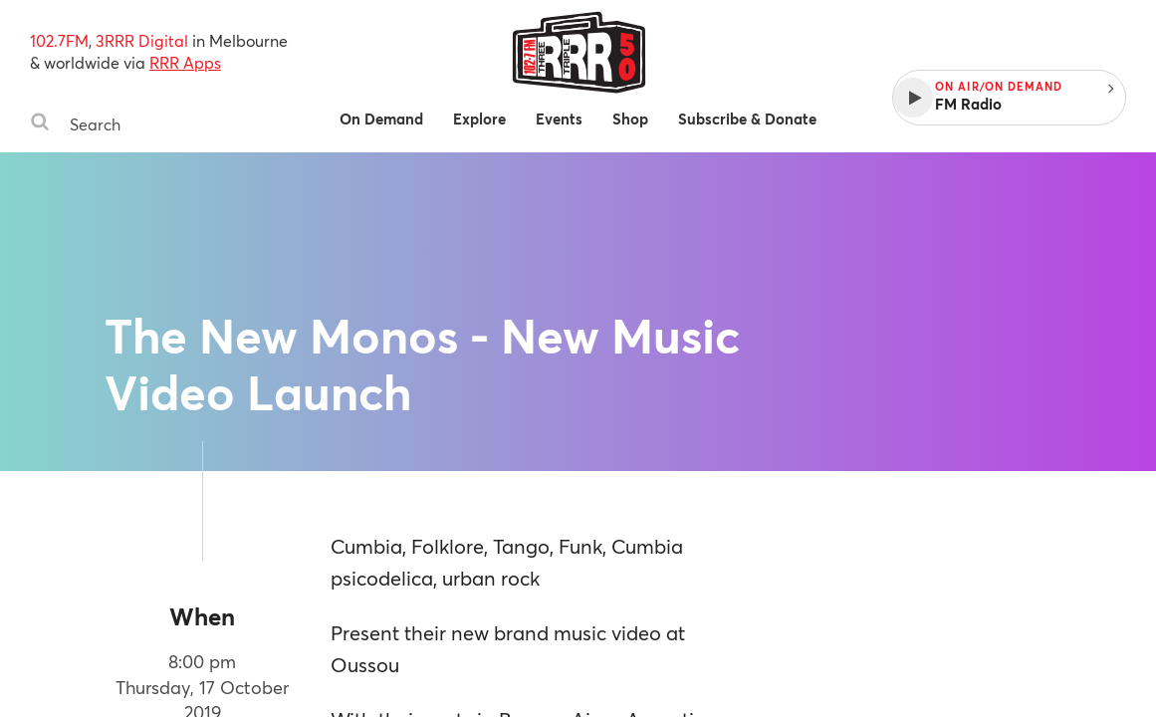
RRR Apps (185, 62)
